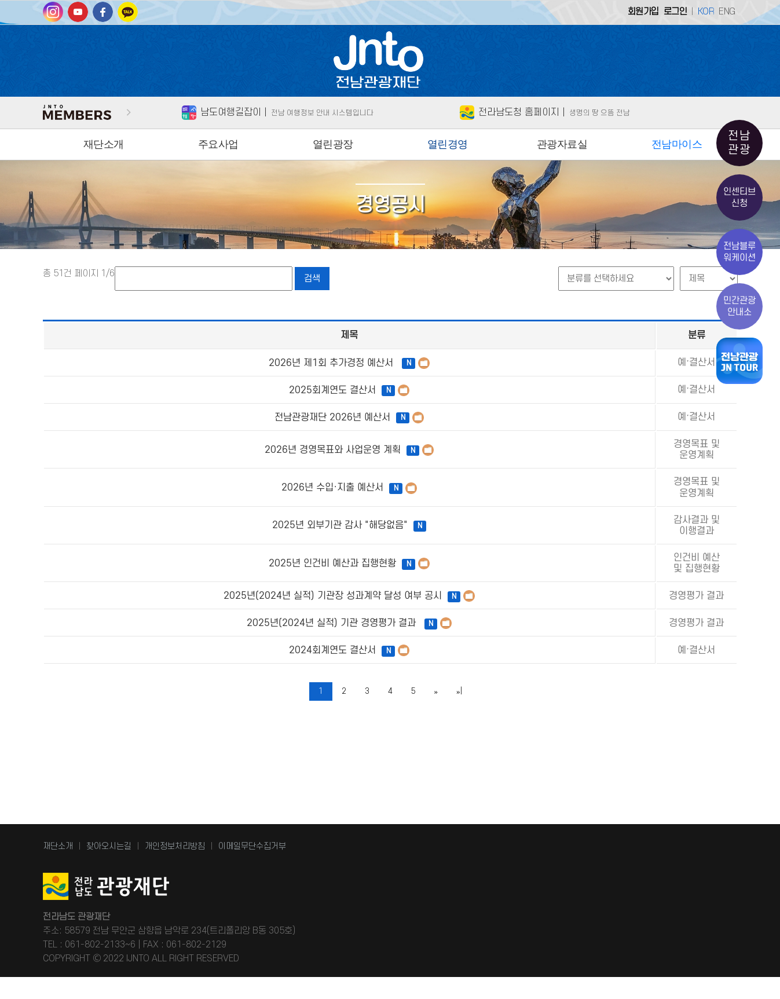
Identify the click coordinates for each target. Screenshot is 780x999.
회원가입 (643, 11)
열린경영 (447, 144)
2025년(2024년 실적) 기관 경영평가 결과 (254, 684)
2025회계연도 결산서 (255, 390)
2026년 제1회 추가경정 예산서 (255, 363)
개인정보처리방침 (175, 868)
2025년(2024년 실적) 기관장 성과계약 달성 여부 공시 (254, 646)
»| (459, 757)
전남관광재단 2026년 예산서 (255, 417)
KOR (706, 11)
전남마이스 (676, 144)
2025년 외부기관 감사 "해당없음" (255, 553)
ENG (727, 11)
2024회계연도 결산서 (255, 716)
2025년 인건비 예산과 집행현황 (255, 602)
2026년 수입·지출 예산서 (255, 504)
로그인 (675, 11)
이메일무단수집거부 (252, 868)
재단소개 (103, 144)
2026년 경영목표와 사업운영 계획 (254, 456)
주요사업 (218, 144)
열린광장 (333, 144)
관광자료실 (562, 144)
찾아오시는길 (108, 868)
